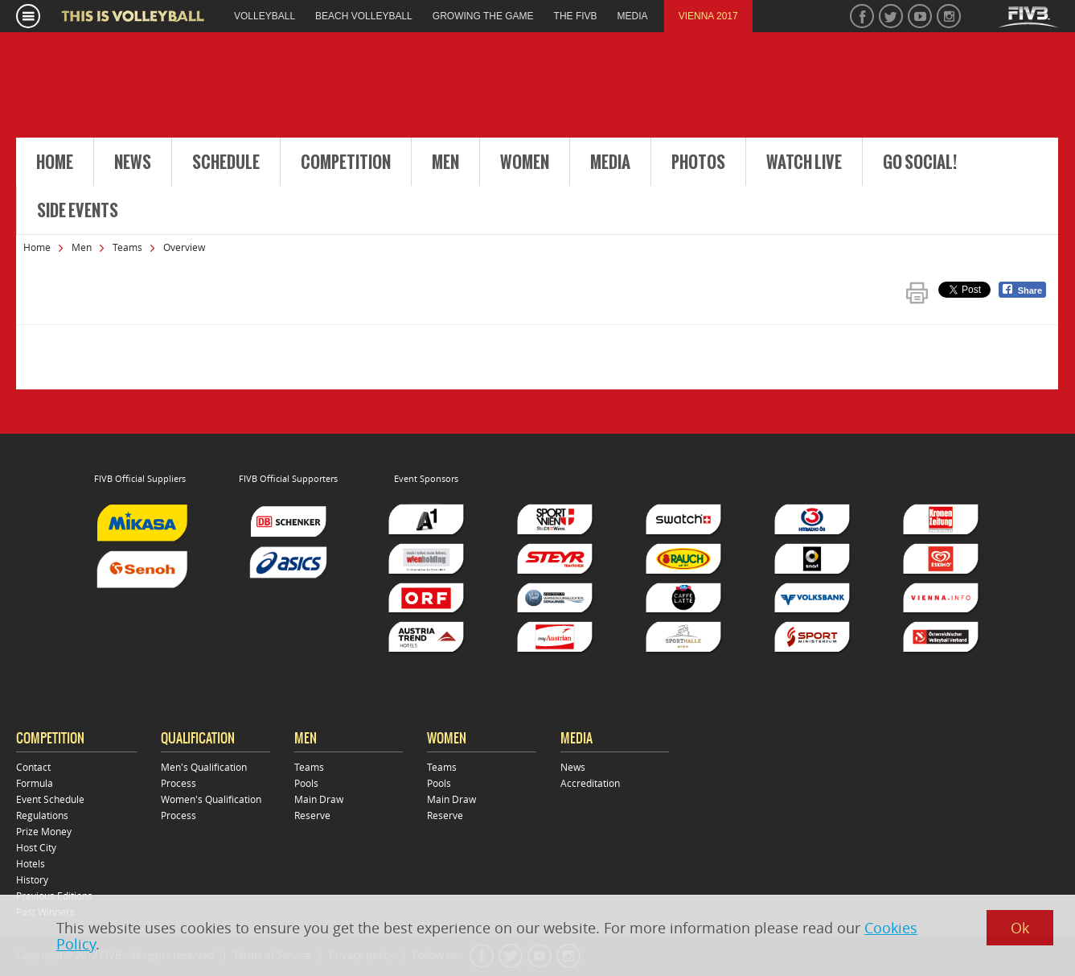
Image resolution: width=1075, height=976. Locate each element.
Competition (346, 162)
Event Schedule (50, 799)
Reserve (312, 815)
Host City (36, 847)
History (32, 879)
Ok (1020, 927)
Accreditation (590, 782)
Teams (127, 247)
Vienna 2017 (708, 16)
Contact (33, 766)
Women (524, 162)
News (132, 162)
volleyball (264, 16)
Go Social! (920, 162)
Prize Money (44, 831)
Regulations (42, 815)
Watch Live (804, 162)
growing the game (483, 16)
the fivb (575, 16)
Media (610, 162)
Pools (306, 782)
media (633, 16)
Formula (34, 782)
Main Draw (318, 799)
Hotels (30, 863)
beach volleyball (363, 16)
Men (445, 162)
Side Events (77, 211)
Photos (698, 162)
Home (54, 162)
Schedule (226, 162)
